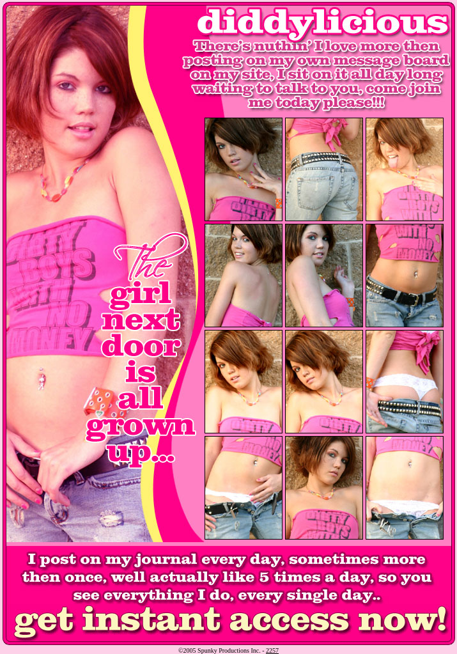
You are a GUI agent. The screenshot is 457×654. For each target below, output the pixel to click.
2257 (272, 650)
